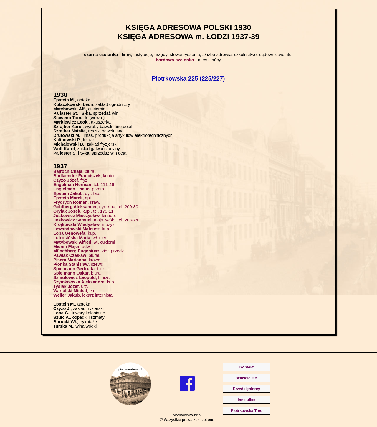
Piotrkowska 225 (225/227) (188, 78)
